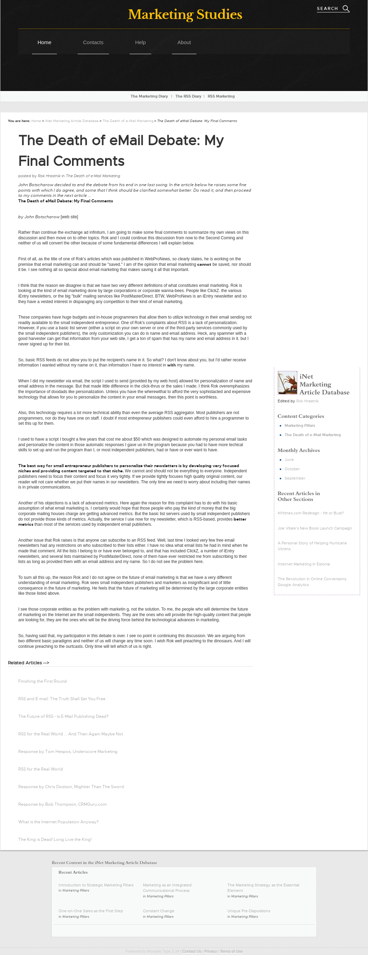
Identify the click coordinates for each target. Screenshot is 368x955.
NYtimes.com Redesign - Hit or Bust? (311, 513)
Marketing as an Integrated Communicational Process (167, 888)
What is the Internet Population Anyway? (58, 822)
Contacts (93, 42)
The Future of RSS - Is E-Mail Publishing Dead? (63, 716)
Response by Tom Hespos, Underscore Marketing (67, 751)
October (292, 468)
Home (44, 42)
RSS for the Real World (40, 769)
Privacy (210, 951)
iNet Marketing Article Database (72, 121)
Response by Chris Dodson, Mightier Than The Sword (71, 787)
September (295, 478)
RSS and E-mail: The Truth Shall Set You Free (61, 699)
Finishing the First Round (42, 681)
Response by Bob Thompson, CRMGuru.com (62, 804)
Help (140, 42)
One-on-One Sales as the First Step (91, 910)
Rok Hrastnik (307, 401)
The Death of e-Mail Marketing (128, 121)
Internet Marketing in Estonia (304, 564)
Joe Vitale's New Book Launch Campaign (315, 528)
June (289, 459)
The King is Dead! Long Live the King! (55, 839)
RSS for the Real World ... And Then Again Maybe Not (70, 734)
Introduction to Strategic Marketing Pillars (96, 885)
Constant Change (158, 910)
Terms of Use (231, 951)
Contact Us (191, 951)
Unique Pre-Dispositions (248, 910)
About (184, 42)
